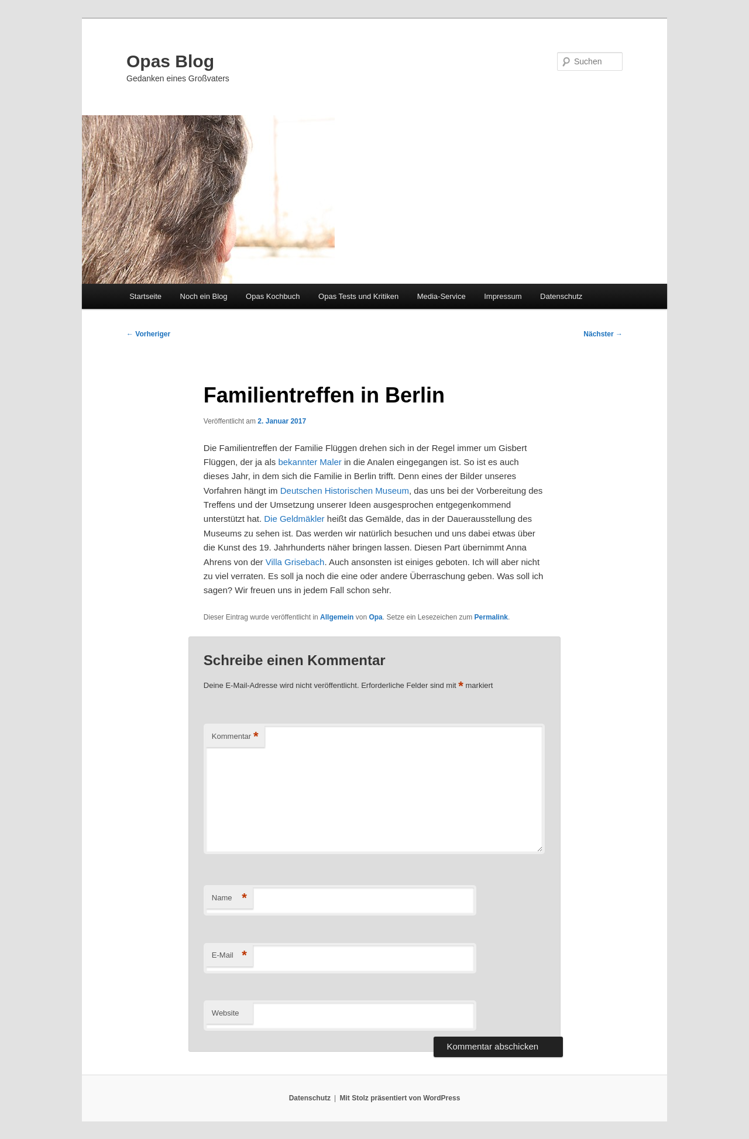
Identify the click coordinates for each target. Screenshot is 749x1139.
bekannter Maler (309, 462)
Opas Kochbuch (273, 296)
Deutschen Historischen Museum (344, 490)
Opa (375, 617)
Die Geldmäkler (294, 519)
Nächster (603, 334)
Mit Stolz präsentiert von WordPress (399, 1098)
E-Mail (229, 955)
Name (229, 898)
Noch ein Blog (204, 296)
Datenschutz (561, 296)
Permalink (491, 617)
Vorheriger (148, 334)
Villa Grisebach (295, 562)
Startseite (145, 296)
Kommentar (235, 736)
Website (225, 1013)
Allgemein (336, 617)
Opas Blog (170, 61)
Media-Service (441, 296)
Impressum (502, 296)
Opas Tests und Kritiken (358, 296)
